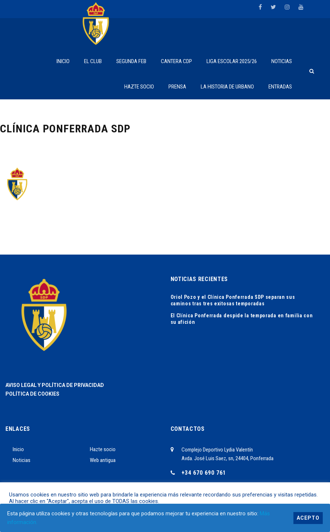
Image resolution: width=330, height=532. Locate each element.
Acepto (308, 518)
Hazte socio (103, 449)
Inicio (18, 449)
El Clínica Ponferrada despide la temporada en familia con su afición (242, 319)
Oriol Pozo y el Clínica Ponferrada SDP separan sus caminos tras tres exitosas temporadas (233, 300)
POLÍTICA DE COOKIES (32, 394)
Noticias (21, 460)
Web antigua (103, 460)
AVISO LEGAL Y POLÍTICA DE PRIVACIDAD (54, 385)
